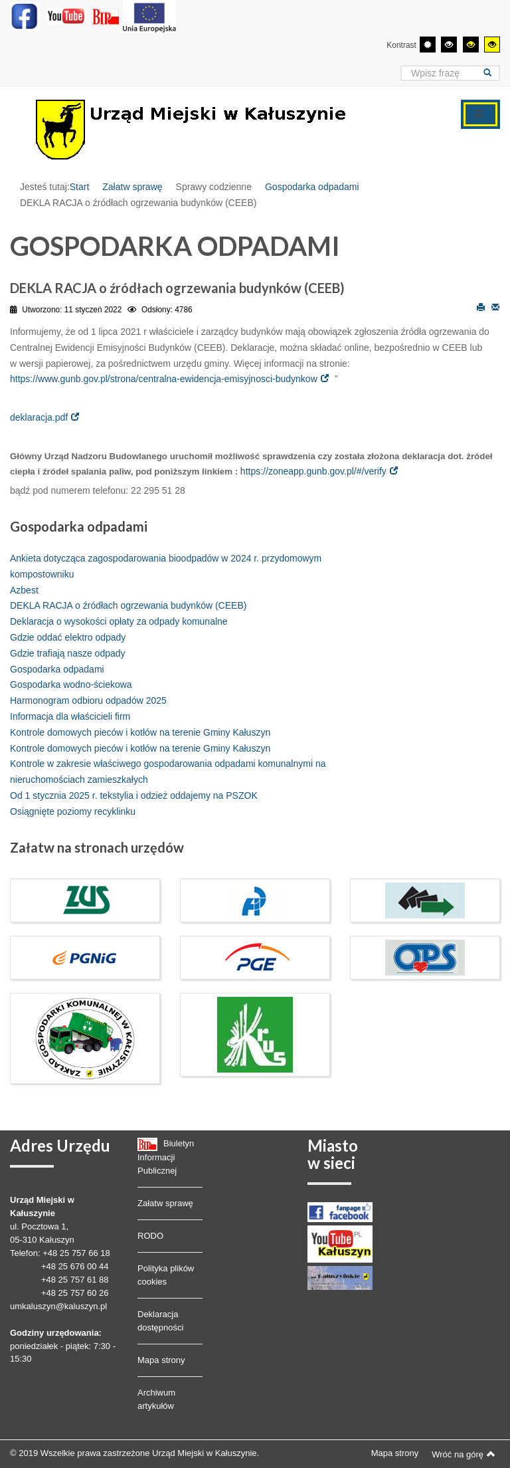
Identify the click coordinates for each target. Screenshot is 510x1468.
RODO (150, 1236)
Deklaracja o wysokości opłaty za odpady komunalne (119, 621)
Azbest (24, 590)
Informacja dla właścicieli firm (70, 716)
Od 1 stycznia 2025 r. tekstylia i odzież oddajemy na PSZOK (134, 795)
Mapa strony (161, 1360)
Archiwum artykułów (156, 1399)
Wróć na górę (463, 1454)
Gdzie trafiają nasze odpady (68, 653)
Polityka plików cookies (165, 1275)
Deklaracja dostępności (160, 1320)
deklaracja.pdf (39, 417)
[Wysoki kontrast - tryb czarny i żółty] (471, 44)
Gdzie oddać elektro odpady (68, 637)
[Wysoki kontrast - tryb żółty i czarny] (492, 44)
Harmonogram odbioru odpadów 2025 (88, 700)
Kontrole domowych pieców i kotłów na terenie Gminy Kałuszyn (140, 732)
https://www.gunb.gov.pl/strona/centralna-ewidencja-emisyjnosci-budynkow (163, 378)
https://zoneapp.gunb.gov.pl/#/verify (313, 471)
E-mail (495, 306)
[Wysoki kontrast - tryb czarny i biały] (449, 44)
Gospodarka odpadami (312, 186)
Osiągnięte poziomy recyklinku (72, 811)
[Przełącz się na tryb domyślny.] (428, 44)
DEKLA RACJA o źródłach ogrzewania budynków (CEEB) (128, 605)
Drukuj (481, 306)
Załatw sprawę (132, 186)
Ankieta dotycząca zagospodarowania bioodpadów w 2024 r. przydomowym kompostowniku (165, 566)
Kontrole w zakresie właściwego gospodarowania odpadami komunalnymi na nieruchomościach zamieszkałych (167, 771)
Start (80, 186)
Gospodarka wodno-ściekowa (71, 684)
